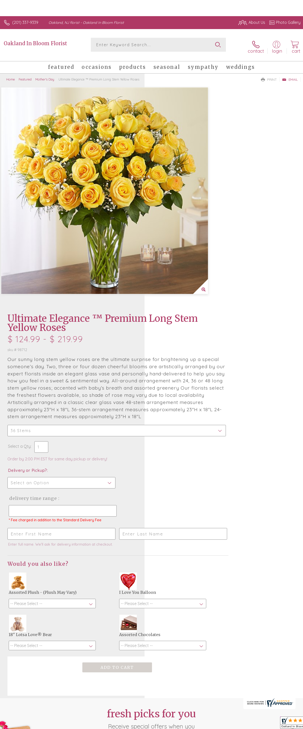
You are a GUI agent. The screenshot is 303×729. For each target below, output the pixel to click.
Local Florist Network (251, 716)
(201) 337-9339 (25, 22)
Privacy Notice (216, 716)
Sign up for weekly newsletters (151, 595)
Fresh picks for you (151, 568)
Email (290, 76)
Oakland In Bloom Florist (35, 43)
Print (269, 76)
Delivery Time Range (177, 297)
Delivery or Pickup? (172, 269)
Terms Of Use (186, 716)
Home (10, 76)
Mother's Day (44, 76)
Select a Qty (163, 245)
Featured (25, 76)
